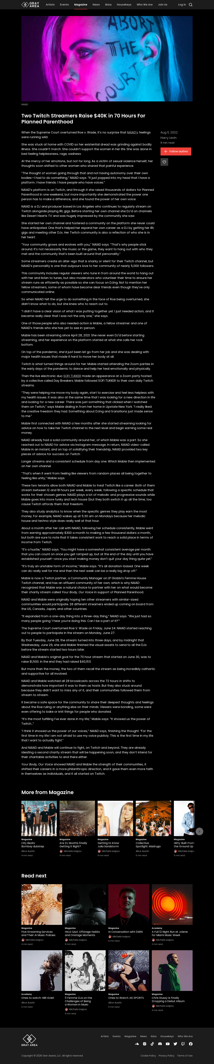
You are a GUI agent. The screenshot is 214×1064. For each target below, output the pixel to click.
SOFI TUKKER (72, 376)
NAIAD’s (132, 132)
